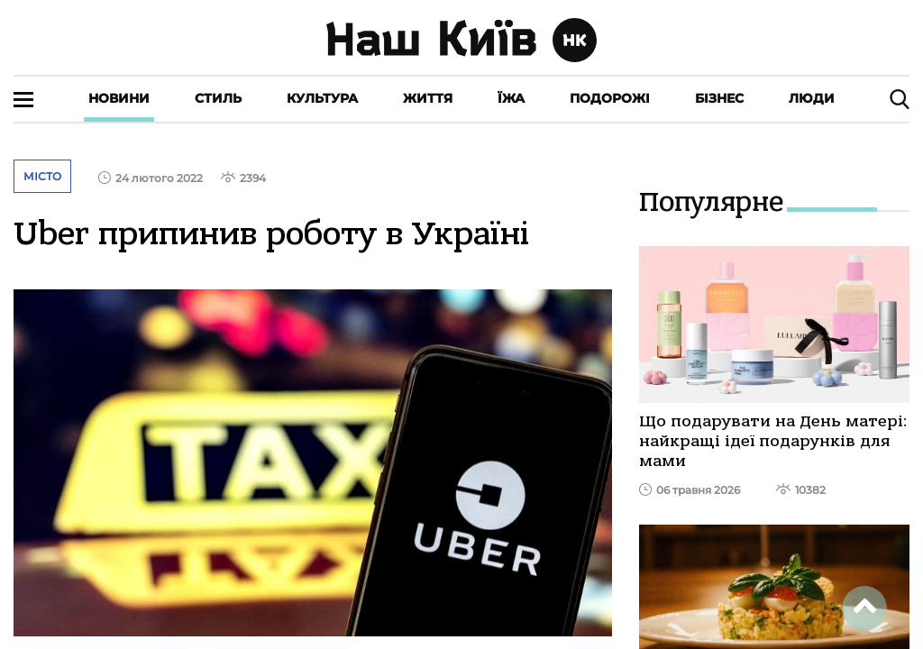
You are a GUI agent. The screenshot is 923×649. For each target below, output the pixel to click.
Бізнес (719, 98)
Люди (812, 98)
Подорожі (610, 98)
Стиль (218, 98)
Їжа (511, 98)
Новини (119, 98)
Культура (322, 98)
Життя (427, 98)
